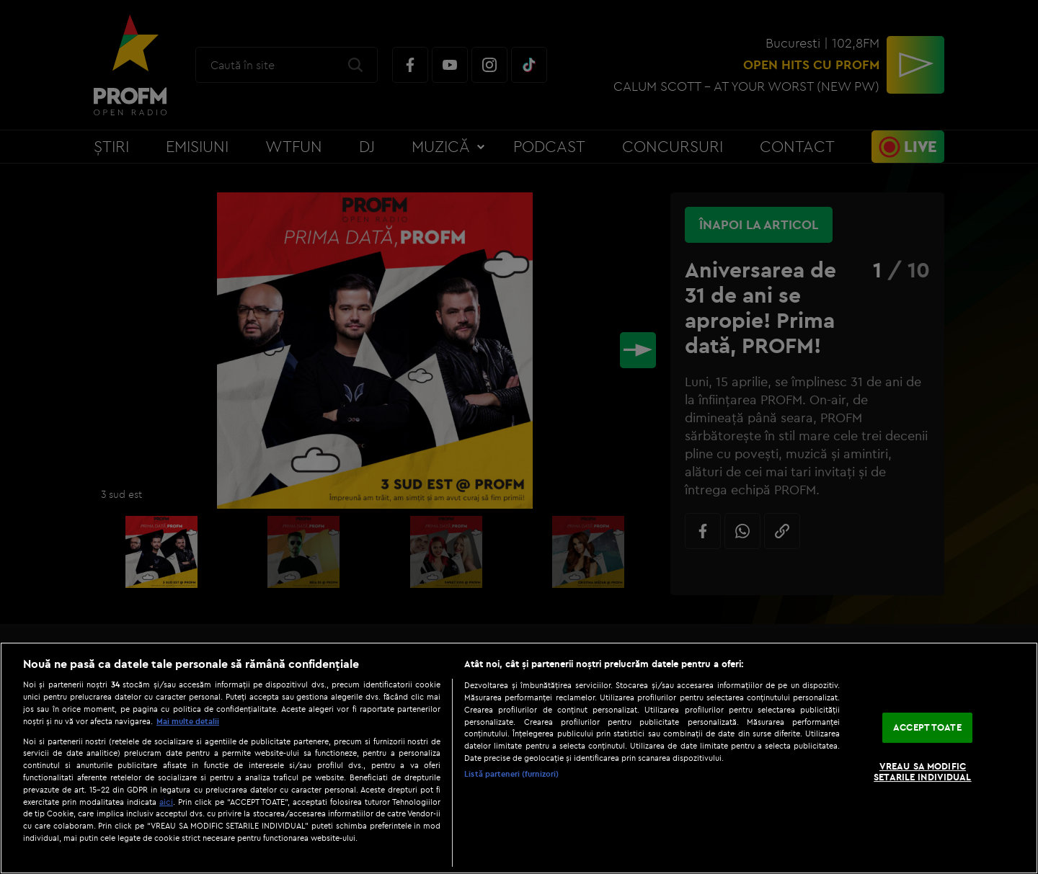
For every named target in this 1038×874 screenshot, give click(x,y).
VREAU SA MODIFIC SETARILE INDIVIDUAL (922, 771)
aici (166, 801)
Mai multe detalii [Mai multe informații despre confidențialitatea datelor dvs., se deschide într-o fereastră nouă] (187, 721)
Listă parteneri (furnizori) (511, 774)
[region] (519, 758)
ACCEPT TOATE (927, 727)
